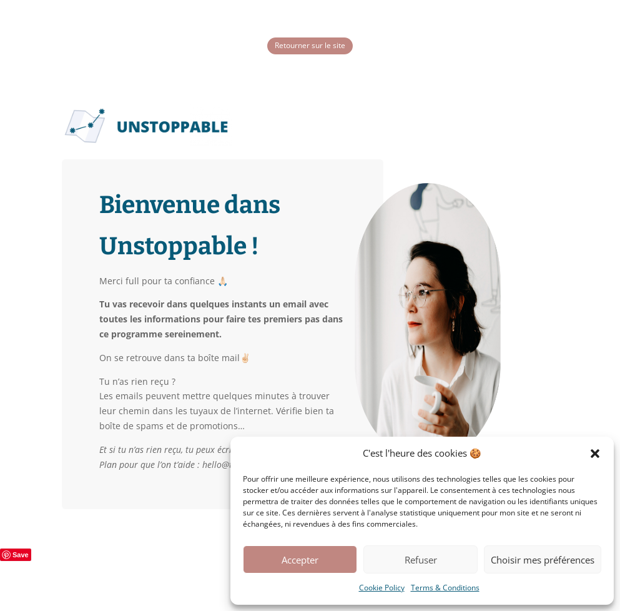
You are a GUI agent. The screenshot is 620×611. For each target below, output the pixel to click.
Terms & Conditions (445, 587)
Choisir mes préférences (542, 560)
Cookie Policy (382, 587)
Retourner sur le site (310, 45)
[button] (595, 453)
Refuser (421, 560)
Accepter (300, 560)
